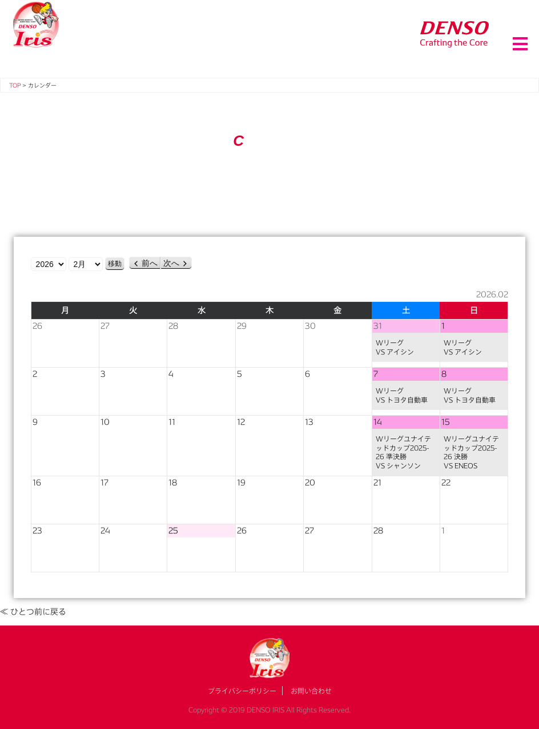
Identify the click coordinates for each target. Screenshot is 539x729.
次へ (171, 263)
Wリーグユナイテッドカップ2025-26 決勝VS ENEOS (471, 452)
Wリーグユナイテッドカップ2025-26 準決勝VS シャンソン (403, 452)
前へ (150, 263)
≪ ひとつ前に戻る (33, 611)
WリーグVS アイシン (395, 347)
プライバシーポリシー (242, 690)
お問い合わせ (311, 690)
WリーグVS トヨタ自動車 (402, 395)
